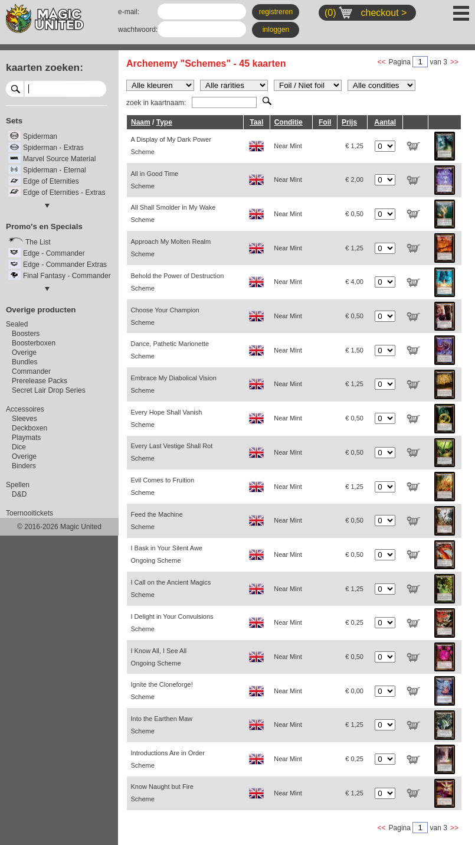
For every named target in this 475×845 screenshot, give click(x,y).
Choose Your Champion (165, 316)
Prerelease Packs (39, 381)
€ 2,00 (354, 179)
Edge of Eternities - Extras (64, 192)
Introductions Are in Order (168, 759)
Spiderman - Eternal (54, 170)
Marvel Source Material (59, 159)
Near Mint (288, 145)
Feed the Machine (157, 520)
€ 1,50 (354, 350)
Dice (19, 447)
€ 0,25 (354, 622)
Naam (140, 122)
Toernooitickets (29, 513)
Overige (24, 352)
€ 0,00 (354, 690)
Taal (256, 122)
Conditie (288, 122)
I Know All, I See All (159, 657)
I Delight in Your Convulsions (172, 622)
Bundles (24, 362)
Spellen (18, 485)
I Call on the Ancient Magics (171, 588)
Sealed (17, 324)
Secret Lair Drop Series (49, 390)
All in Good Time (155, 180)
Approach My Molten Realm (171, 247)
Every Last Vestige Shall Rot (172, 452)
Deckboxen (29, 428)
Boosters (26, 333)
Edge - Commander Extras (65, 264)
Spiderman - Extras (53, 147)
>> (454, 62)
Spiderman (40, 136)
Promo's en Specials (44, 226)
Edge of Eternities (51, 181)
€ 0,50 (354, 213)
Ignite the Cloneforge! (162, 690)
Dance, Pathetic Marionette (170, 350)
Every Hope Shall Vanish (166, 418)
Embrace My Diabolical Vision (174, 384)
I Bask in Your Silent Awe (167, 554)
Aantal (385, 122)
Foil (325, 122)
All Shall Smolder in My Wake (173, 213)
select (102, 88)
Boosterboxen (33, 343)
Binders (24, 466)
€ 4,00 (354, 281)
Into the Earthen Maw (162, 725)
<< (382, 62)
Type (164, 122)
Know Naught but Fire (162, 792)
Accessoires (25, 409)
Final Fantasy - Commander (67, 276)
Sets (14, 120)
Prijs (349, 122)
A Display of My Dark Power (171, 145)
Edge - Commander (54, 253)
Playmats (26, 437)
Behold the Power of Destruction (177, 282)
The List (38, 242)
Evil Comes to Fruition (163, 486)
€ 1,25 (354, 145)
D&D (19, 494)
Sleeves (24, 419)
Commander (31, 371)
